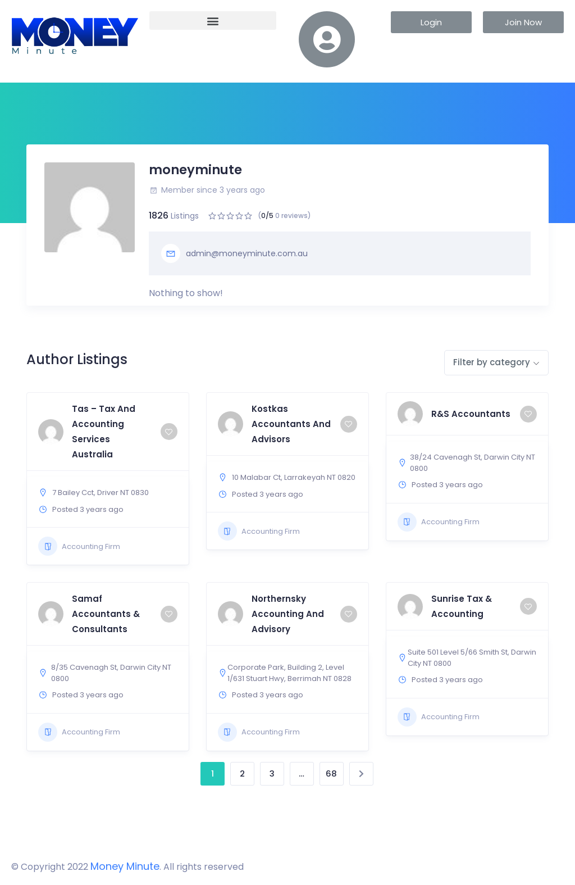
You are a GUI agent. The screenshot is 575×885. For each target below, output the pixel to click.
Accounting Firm (79, 546)
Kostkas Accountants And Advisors (291, 424)
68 (331, 773)
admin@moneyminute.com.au (234, 253)
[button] (212, 20)
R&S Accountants (470, 414)
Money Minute (124, 866)
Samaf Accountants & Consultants (106, 614)
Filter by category (491, 362)
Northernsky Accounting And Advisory (288, 614)
